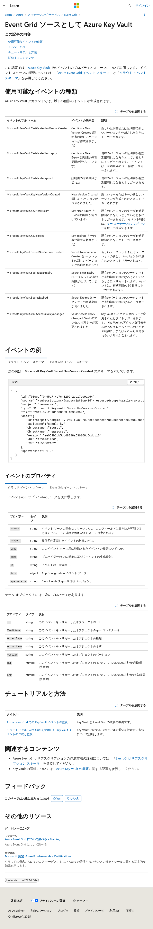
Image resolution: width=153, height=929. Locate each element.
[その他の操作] (144, 14)
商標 (129, 910)
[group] (76, 424)
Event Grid (70, 15)
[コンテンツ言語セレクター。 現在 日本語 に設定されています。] (16, 900)
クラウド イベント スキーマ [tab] (26, 362)
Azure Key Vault (39, 67)
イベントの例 (16, 47)
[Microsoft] (76, 5)
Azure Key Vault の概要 (72, 768)
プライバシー (93, 910)
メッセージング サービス (44, 15)
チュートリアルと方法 (22, 52)
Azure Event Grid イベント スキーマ (84, 72)
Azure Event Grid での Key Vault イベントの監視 (37, 722)
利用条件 (115, 910)
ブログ (61, 910)
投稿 (77, 910)
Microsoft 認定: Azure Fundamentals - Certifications (38, 856)
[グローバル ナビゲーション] (4, 5)
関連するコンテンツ (21, 58)
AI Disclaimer (16, 910)
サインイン (142, 5)
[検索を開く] (130, 5)
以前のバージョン (40, 910)
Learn (8, 15)
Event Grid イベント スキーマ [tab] (69, 362)
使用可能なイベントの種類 (25, 41)
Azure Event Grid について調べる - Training (32, 839)
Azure (19, 15)
